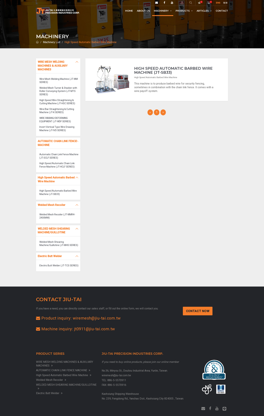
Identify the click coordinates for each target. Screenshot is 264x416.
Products (184, 10)
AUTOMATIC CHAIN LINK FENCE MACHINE (63, 370)
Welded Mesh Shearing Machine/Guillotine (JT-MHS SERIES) (58, 244)
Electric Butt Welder (49, 393)
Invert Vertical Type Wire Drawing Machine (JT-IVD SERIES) (56, 129)
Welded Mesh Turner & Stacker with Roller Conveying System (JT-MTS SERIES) (58, 91)
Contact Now (198, 311)
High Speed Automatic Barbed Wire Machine (90, 42)
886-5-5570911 (116, 380)
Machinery (163, 10)
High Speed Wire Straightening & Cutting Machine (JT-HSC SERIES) (57, 102)
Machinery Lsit (51, 42)
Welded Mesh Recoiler (51, 379)
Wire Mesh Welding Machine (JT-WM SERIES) (58, 81)
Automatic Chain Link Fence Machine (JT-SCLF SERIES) (58, 156)
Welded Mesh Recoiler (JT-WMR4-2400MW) (57, 216)
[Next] (163, 112)
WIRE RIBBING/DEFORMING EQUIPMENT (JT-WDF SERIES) (55, 120)
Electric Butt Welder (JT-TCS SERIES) (58, 265)
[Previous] (150, 112)
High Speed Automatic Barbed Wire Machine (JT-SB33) (58, 192)
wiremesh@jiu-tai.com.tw (116, 375)
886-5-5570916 (117, 385)
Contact (222, 10)
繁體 (225, 3)
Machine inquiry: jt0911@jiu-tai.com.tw (75, 329)
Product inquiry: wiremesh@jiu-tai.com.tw (78, 318)
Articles (204, 10)
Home (129, 10)
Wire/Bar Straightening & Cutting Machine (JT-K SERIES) (56, 111)
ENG (218, 3)
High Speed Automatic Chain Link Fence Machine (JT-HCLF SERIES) (57, 165)
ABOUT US (143, 10)
